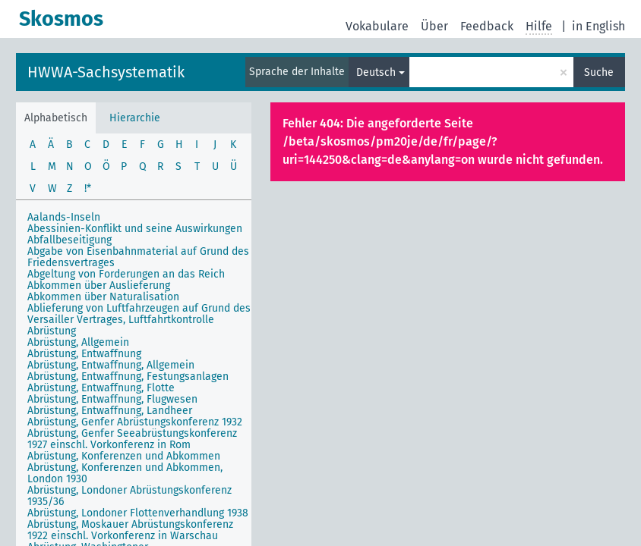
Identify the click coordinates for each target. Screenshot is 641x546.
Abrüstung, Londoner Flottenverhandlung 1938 (137, 513)
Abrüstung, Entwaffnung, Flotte (101, 387)
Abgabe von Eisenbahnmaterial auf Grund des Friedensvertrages (138, 257)
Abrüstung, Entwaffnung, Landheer (109, 410)
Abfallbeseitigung (69, 240)
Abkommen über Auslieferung (98, 285)
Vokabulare (377, 26)
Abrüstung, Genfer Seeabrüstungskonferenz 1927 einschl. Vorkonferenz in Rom (132, 439)
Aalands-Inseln (63, 217)
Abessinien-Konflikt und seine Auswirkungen (134, 228)
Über (434, 26)
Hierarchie (134, 117)
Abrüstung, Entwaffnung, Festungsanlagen (128, 376)
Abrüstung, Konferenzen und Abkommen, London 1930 (125, 473)
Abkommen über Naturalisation (103, 296)
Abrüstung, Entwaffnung (84, 353)
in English (598, 26)
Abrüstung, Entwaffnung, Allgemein (110, 365)
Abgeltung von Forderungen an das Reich (126, 274)
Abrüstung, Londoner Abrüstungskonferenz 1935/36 (129, 496)
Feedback (486, 26)
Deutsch (376, 72)
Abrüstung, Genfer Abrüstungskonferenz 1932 (134, 422)
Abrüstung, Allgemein (78, 342)
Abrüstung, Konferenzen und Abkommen (123, 456)
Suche (599, 72)
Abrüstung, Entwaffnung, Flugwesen (112, 399)
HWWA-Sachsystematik (106, 72)
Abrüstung (51, 331)
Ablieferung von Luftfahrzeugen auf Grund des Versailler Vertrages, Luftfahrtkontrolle (139, 314)
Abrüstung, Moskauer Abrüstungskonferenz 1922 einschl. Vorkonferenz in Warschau (130, 530)
